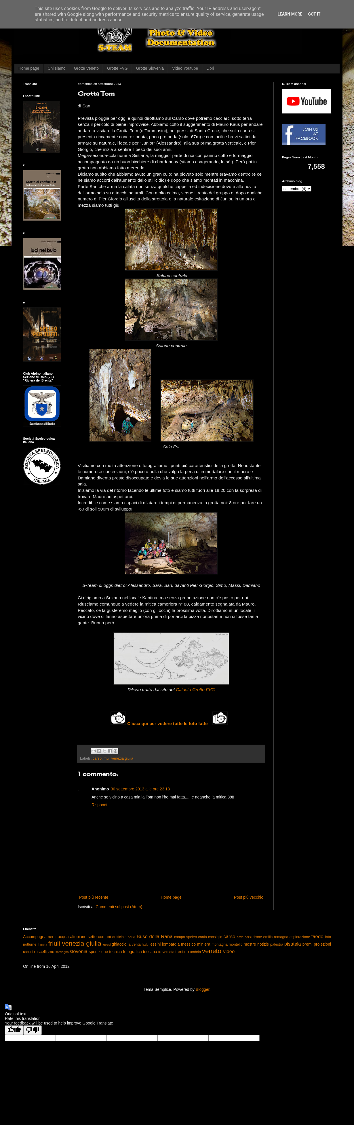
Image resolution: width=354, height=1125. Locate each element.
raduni (28, 952)
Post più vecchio (248, 897)
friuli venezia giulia (118, 758)
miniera (203, 944)
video (229, 951)
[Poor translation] (32, 1030)
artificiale (119, 937)
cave (240, 937)
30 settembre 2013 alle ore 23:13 (140, 789)
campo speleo (185, 937)
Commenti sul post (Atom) (119, 906)
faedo (317, 936)
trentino (182, 951)
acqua (63, 936)
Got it (314, 14)
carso (97, 758)
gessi (107, 944)
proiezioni (322, 944)
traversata (166, 952)
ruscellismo (44, 951)
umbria (195, 952)
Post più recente (93, 897)
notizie (263, 944)
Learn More (289, 14)
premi (307, 944)
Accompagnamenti (39, 936)
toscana (150, 951)
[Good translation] (14, 1030)
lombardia (171, 944)
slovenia (78, 951)
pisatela (292, 944)
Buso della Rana (155, 936)
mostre (250, 944)
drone (257, 937)
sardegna (62, 952)
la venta (134, 944)
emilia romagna (275, 937)
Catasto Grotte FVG (195, 689)
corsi (248, 937)
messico (188, 944)
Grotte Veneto (86, 68)
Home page (28, 68)
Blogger (202, 989)
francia (42, 944)
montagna (220, 944)
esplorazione (300, 937)
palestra (276, 944)
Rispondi (99, 805)
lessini (155, 944)
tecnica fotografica (125, 951)
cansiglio (215, 937)
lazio (145, 944)
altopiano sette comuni (90, 936)
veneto (211, 951)
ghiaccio (119, 944)
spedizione (98, 951)
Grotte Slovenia (150, 68)
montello (236, 944)
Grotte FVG (117, 68)
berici (132, 937)
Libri (210, 68)
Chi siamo (56, 68)
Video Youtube (185, 68)
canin (202, 937)
